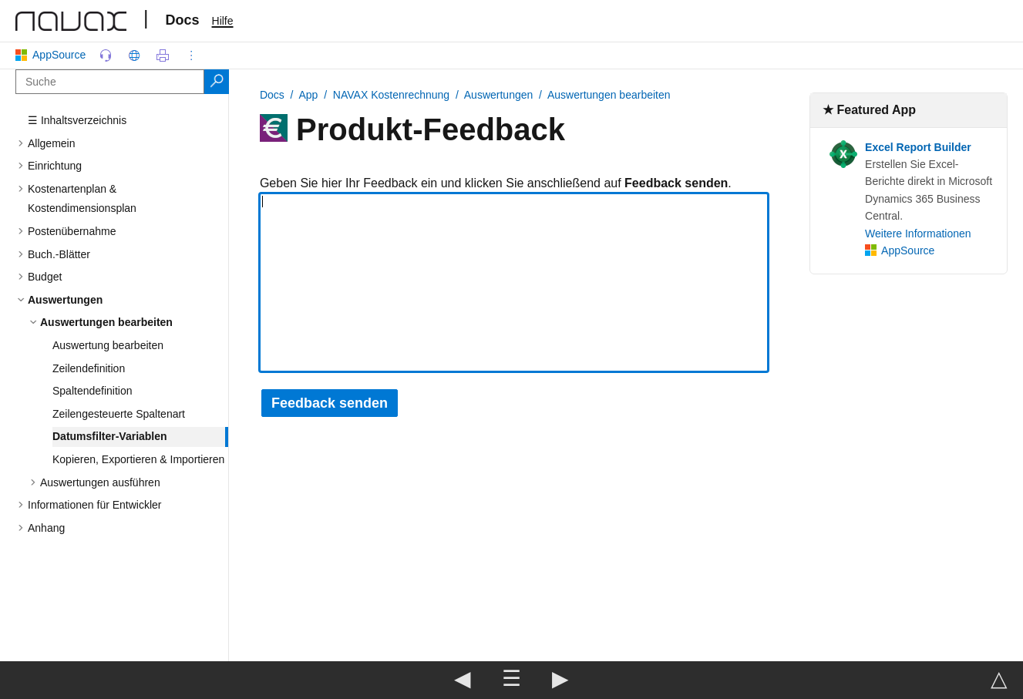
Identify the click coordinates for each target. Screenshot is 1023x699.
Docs (183, 20)
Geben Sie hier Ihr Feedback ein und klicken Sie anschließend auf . (496, 183)
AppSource (53, 55)
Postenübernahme (72, 231)
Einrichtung (55, 166)
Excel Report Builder (918, 147)
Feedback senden (329, 403)
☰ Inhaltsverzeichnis (77, 120)
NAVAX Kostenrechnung (391, 95)
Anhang (46, 528)
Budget (45, 277)
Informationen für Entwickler (95, 505)
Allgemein (51, 143)
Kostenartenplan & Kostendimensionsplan (82, 199)
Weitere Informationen (918, 233)
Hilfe (223, 21)
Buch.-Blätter (59, 254)
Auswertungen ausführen (100, 482)
